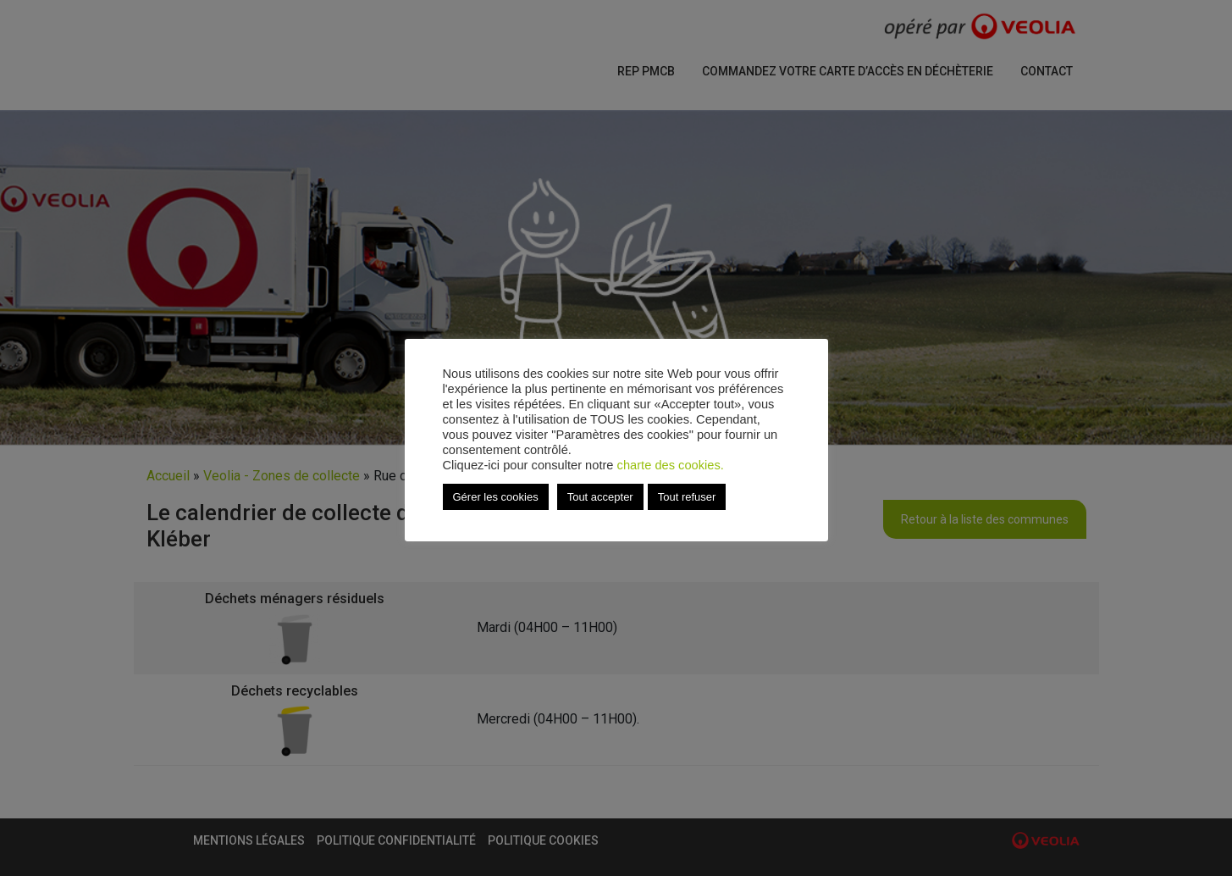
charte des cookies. (670, 465)
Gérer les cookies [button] (496, 497)
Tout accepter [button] (600, 497)
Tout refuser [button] (687, 497)
